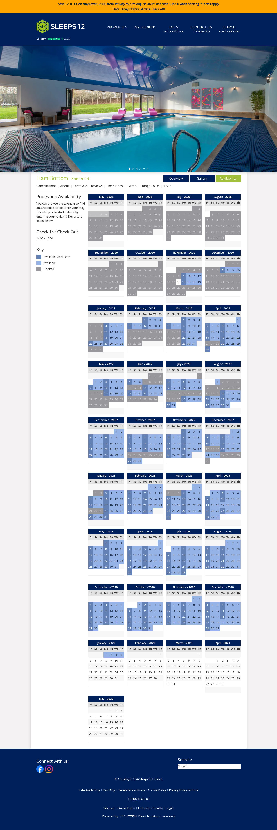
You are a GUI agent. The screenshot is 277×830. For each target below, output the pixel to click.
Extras (131, 186)
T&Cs (167, 186)
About (64, 186)
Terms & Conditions (131, 790)
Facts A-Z (80, 186)
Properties (117, 27)
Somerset (80, 178)
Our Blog (109, 790)
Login (170, 808)
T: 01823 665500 (138, 799)
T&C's (173, 29)
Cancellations (46, 186)
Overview (176, 178)
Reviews (97, 186)
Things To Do (150, 186)
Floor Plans (115, 186)
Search (229, 29)
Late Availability (89, 790)
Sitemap (108, 808)
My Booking (145, 27)
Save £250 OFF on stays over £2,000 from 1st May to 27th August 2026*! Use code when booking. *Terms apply (138, 6)
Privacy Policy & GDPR (183, 790)
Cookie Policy (157, 790)
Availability (228, 178)
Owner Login (126, 808)
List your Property (150, 808)
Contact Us (201, 29)
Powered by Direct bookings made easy (138, 816)
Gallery (202, 178)
